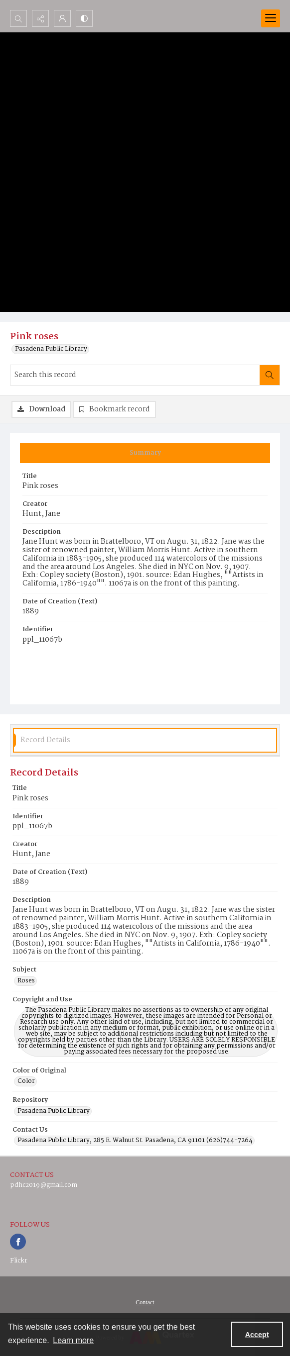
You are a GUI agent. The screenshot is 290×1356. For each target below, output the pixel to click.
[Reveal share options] (40, 18)
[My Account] (62, 18)
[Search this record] (135, 375)
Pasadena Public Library (51, 349)
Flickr (18, 1261)
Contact (145, 1302)
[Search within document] (270, 375)
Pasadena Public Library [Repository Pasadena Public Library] (53, 1111)
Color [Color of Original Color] (26, 1081)
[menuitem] (145, 1302)
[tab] (145, 453)
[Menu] (270, 18)
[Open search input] (18, 18)
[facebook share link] (18, 1242)
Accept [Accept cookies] (257, 1335)
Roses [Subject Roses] (26, 981)
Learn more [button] (73, 1340)
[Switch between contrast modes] (84, 18)
